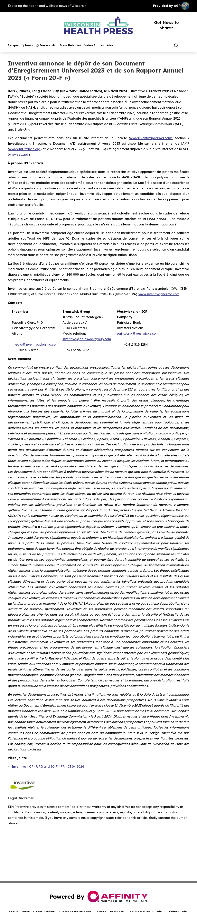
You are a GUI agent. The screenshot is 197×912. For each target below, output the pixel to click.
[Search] (176, 45)
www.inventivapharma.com (158, 294)
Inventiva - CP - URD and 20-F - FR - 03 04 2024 (48, 766)
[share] (186, 45)
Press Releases (70, 45)
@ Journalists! (46, 45)
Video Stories (94, 45)
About (111, 45)
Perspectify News (20, 45)
